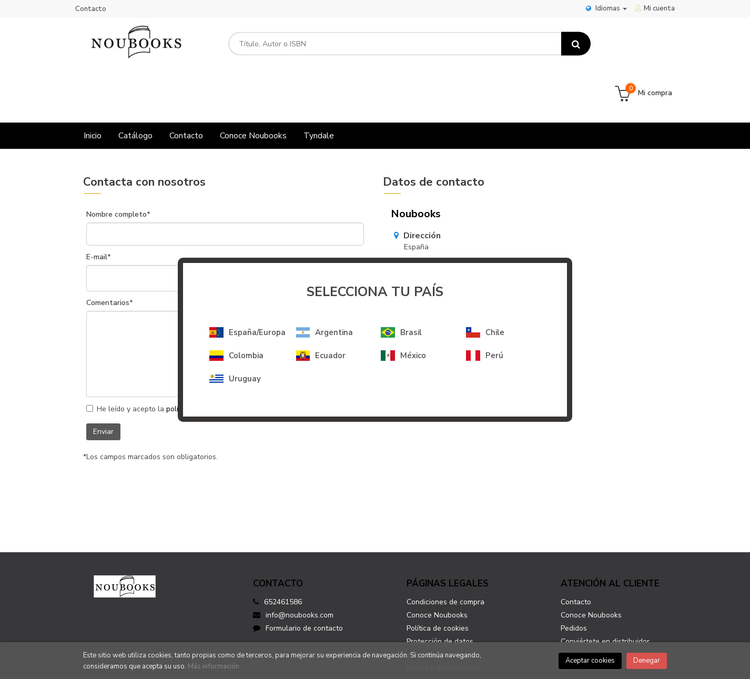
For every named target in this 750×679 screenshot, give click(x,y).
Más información (213, 666)
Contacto (90, 9)
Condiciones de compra (445, 553)
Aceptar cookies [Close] (590, 660)
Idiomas (606, 8)
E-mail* (98, 208)
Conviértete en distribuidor (605, 592)
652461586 (283, 553)
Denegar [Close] (646, 660)
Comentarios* (109, 254)
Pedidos (574, 579)
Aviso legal (425, 606)
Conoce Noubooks (437, 566)
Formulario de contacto (298, 579)
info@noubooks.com (438, 253)
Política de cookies (438, 579)
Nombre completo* (118, 165)
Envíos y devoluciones (443, 619)
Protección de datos (440, 592)
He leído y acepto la (161, 360)
